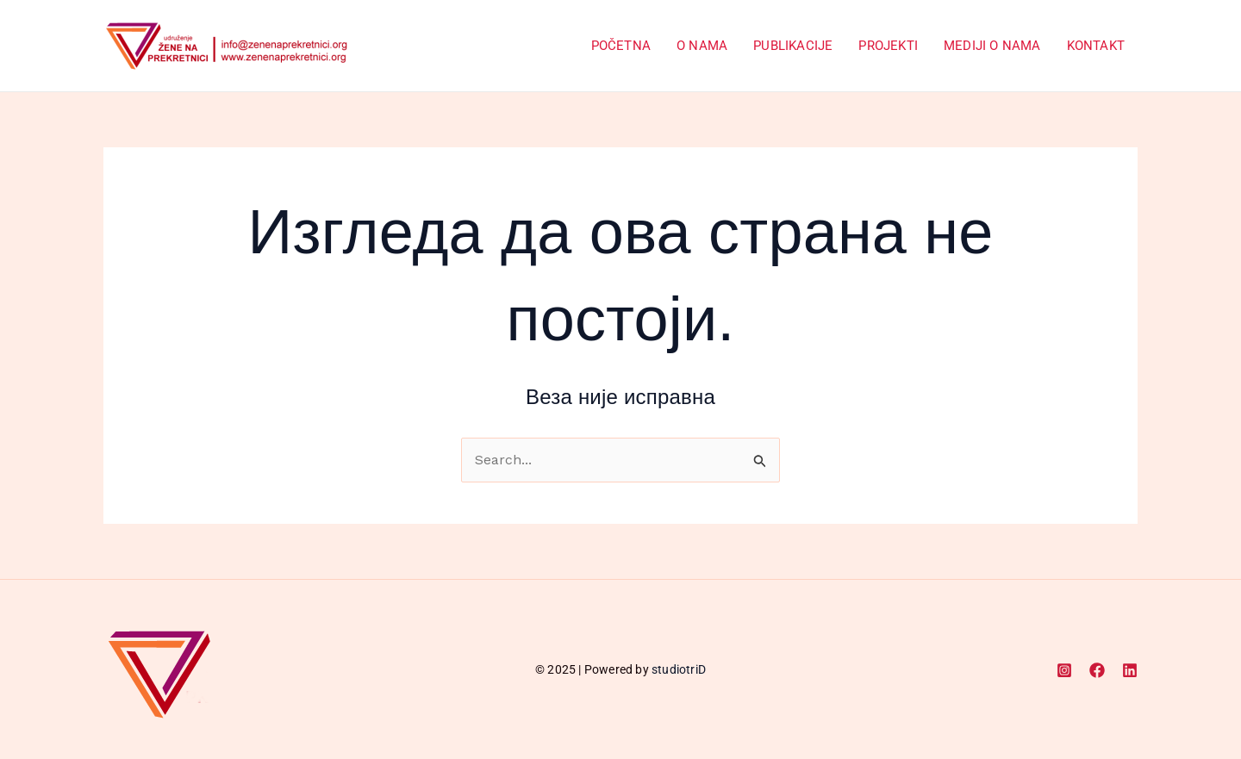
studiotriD (679, 669)
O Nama (702, 45)
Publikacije (793, 45)
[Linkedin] (1130, 670)
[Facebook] (1097, 670)
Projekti (888, 45)
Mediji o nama (992, 45)
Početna (621, 45)
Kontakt (1096, 45)
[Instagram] (1064, 670)
